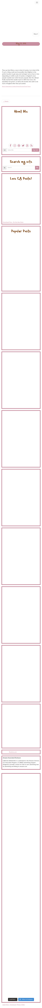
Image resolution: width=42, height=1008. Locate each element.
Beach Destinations (7, 86)
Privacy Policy (21, 1004)
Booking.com (13, 752)
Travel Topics (27, 86)
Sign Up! (35, 150)
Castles (14, 86)
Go (37, 167)
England (18, 86)
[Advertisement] (21, 726)
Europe (22, 86)
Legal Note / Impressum (9, 1004)
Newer (5, 101)
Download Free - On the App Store (21, 203)
